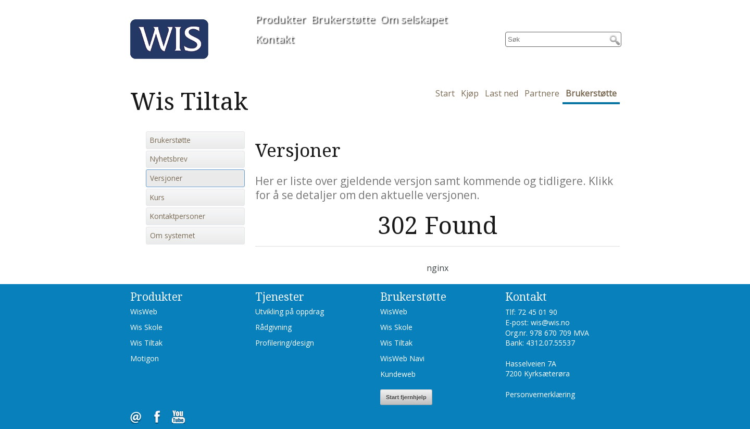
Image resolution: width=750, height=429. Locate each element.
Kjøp (470, 93)
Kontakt (274, 39)
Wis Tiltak (146, 343)
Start (445, 93)
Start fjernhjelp (406, 397)
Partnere (541, 93)
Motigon (144, 358)
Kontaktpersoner (177, 216)
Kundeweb (398, 374)
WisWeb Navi (402, 358)
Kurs (157, 197)
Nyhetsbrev (169, 159)
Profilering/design (284, 343)
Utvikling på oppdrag (289, 311)
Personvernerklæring (540, 394)
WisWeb (143, 311)
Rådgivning (273, 327)
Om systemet (172, 235)
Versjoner (166, 178)
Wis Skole (146, 327)
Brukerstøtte (343, 19)
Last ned (501, 93)
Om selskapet (413, 19)
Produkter (280, 19)
